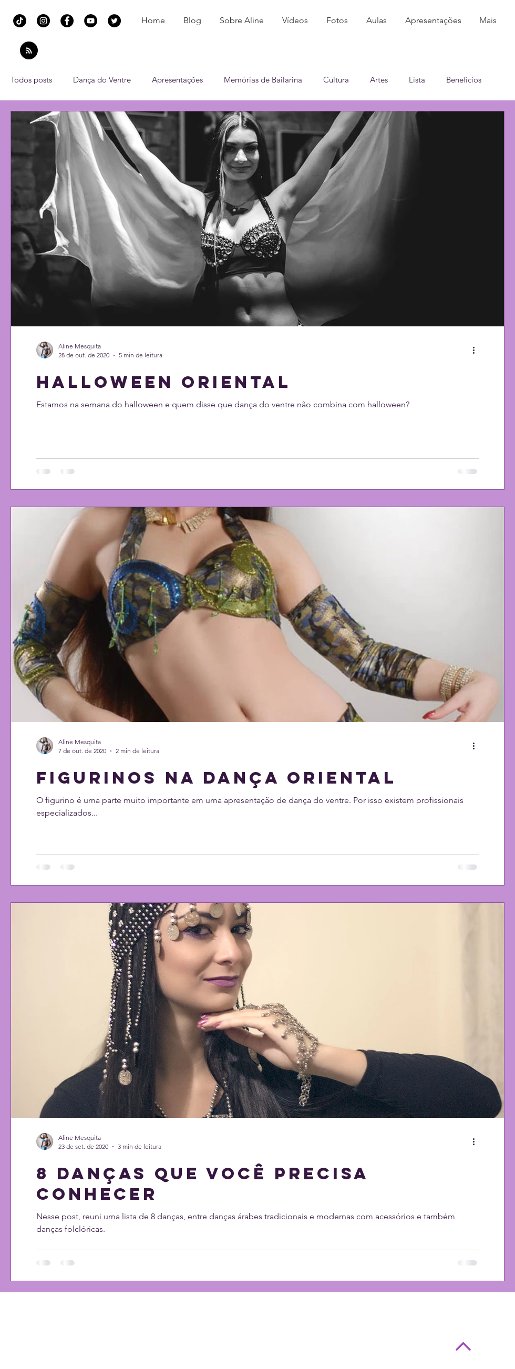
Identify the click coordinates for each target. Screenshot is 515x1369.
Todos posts (31, 80)
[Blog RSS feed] (29, 51)
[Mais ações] (477, 350)
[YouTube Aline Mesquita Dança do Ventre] (90, 20)
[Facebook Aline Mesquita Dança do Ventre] (67, 20)
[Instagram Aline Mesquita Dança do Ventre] (43, 20)
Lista (417, 80)
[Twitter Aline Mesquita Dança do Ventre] (114, 20)
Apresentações (177, 80)
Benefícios (463, 80)
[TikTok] (19, 20)
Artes (379, 80)
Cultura (336, 80)
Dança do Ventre (102, 80)
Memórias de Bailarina (263, 80)
